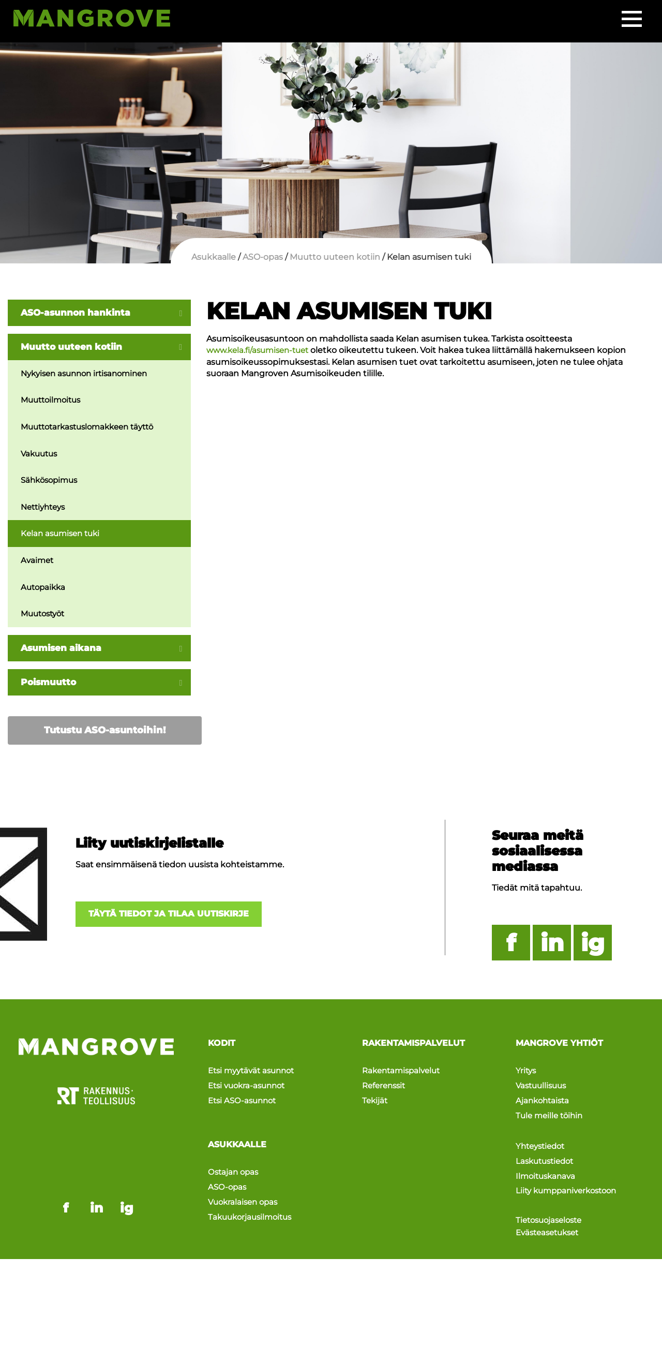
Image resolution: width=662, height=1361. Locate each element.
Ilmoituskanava (547, 1159)
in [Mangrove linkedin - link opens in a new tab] (96, 1161)
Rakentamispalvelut (404, 1074)
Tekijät (375, 1098)
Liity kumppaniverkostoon (570, 1171)
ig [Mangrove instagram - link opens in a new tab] (126, 1161)
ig (593, 948)
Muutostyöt (45, 618)
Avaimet (38, 564)
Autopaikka (44, 591)
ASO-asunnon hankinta (79, 312)
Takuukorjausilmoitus (252, 1201)
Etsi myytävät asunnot (255, 1074)
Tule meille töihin (551, 1109)
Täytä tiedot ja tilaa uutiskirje (176, 920)
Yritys (526, 1074)
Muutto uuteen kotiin (74, 347)
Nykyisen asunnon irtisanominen (89, 374)
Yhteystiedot (542, 1137)
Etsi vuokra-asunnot (249, 1086)
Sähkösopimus (51, 482)
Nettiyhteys (45, 509)
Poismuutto (50, 687)
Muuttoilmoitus (53, 401)
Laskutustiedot (547, 1148)
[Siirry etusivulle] (99, 20)
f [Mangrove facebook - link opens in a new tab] (65, 1161)
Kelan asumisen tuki (63, 537)
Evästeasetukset (550, 1211)
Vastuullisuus (543, 1086)
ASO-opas (228, 1177)
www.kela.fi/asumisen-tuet (261, 350)
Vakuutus (41, 455)
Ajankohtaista (544, 1098)
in (552, 948)
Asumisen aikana (63, 652)
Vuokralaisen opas (245, 1189)
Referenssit (385, 1086)
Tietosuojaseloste (552, 1199)
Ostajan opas (234, 1166)
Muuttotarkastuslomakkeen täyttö (93, 428)
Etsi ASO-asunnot (244, 1098)
